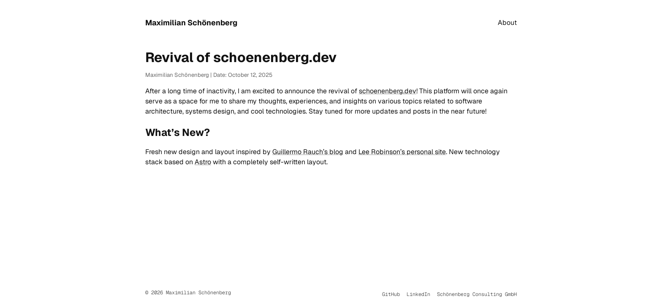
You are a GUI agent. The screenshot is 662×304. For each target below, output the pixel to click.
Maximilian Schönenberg (191, 22)
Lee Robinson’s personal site (402, 151)
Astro (203, 161)
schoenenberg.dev (387, 91)
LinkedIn (418, 294)
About (507, 22)
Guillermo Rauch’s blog (307, 151)
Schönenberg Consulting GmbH (477, 294)
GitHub (391, 294)
